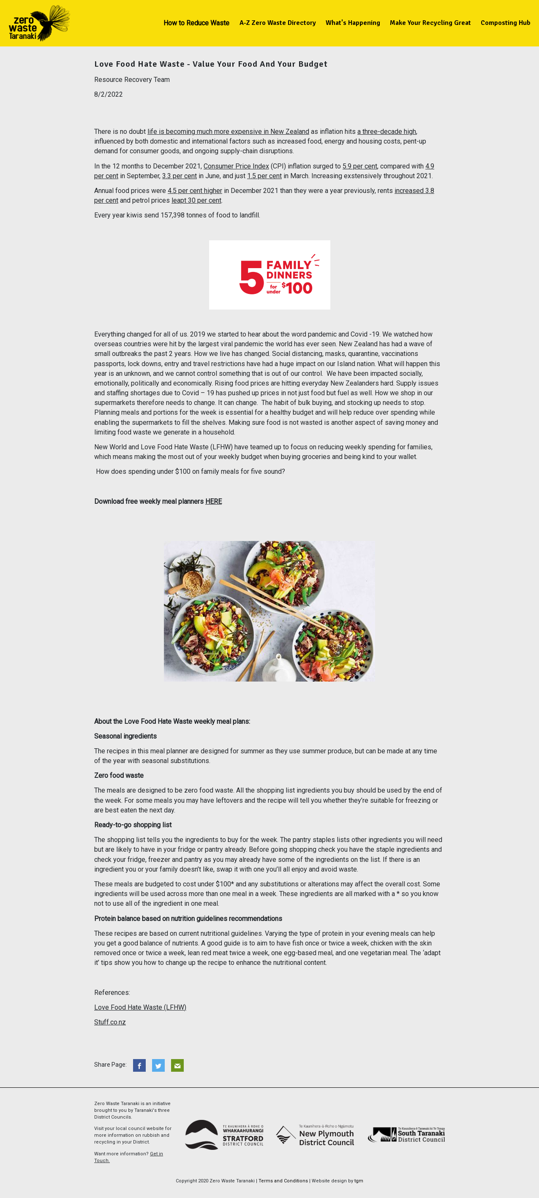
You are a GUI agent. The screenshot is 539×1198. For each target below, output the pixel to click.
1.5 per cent (264, 176)
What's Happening (353, 23)
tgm (358, 1181)
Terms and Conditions (283, 1181)
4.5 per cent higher (195, 191)
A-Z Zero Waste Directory (278, 23)
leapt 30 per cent (196, 200)
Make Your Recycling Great (430, 23)
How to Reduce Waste (196, 23)
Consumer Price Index (236, 166)
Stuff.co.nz (110, 1022)
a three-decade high (386, 132)
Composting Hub (506, 23)
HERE (213, 501)
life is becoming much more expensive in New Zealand (228, 132)
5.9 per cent (360, 166)
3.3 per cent (179, 176)
